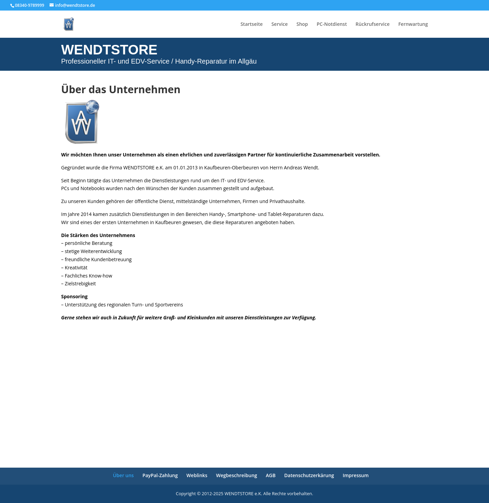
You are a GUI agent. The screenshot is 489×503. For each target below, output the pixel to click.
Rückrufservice (373, 24)
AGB (271, 475)
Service (279, 24)
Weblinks (196, 475)
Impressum (355, 475)
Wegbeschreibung (236, 475)
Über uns (123, 475)
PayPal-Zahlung (160, 475)
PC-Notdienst (331, 24)
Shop (302, 24)
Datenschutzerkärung (309, 475)
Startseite (251, 24)
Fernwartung (413, 24)
